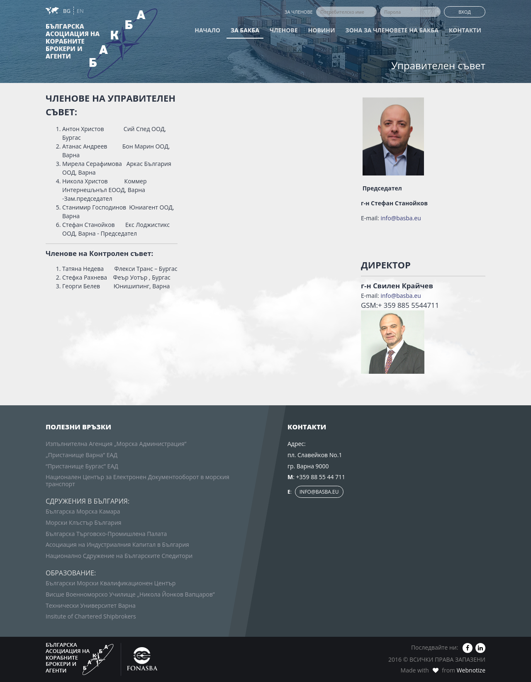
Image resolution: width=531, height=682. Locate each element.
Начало (207, 30)
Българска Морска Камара (83, 511)
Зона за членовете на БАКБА (392, 30)
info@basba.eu (400, 218)
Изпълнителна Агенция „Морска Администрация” (116, 444)
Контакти (465, 30)
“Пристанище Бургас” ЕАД (82, 466)
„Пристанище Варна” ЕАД (81, 455)
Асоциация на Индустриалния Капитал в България (117, 544)
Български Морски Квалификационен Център (110, 583)
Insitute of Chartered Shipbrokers (91, 616)
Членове (284, 30)
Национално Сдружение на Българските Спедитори (119, 556)
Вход (464, 12)
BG (67, 11)
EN (80, 11)
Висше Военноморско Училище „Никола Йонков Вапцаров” (130, 594)
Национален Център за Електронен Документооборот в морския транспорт (137, 480)
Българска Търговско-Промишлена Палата (106, 534)
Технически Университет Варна (91, 605)
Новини (321, 30)
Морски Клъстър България (84, 522)
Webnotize (471, 670)
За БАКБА (245, 30)
